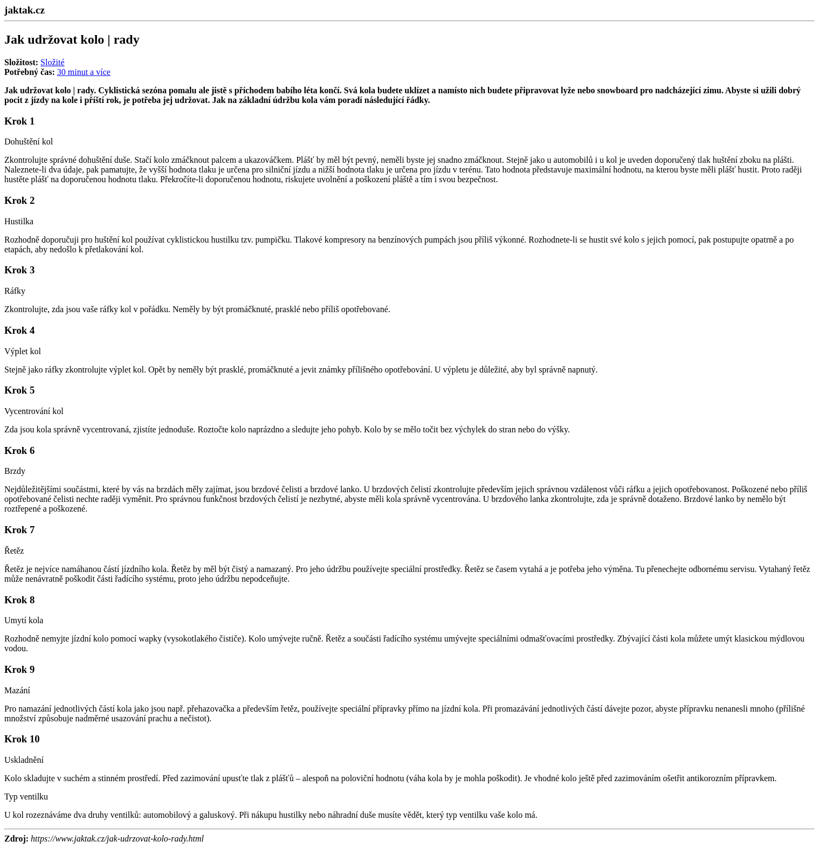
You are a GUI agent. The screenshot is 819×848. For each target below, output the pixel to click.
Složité (52, 62)
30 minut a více (84, 72)
